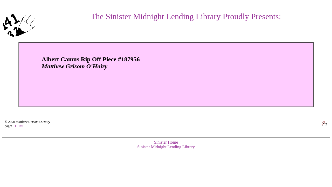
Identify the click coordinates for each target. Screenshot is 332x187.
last (21, 126)
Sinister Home (166, 142)
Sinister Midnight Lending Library (166, 147)
